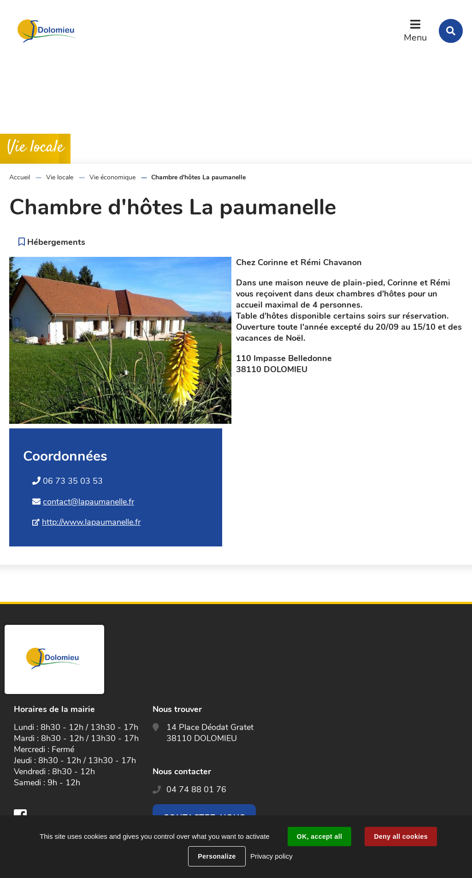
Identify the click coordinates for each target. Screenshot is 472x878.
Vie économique (112, 177)
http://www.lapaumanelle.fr (91, 522)
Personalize (217, 856)
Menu (415, 37)
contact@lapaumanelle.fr (88, 501)
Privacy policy (271, 856)
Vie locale (59, 177)
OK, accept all (319, 836)
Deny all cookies (400, 836)
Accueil (19, 177)
